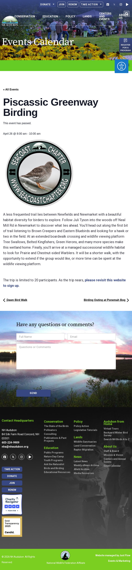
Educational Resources (57, 472)
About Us (111, 446)
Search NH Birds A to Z (117, 439)
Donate (47, 4)
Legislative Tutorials (85, 430)
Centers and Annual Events (115, 460)
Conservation (54, 421)
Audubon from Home (117, 423)
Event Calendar (112, 465)
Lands (79, 437)
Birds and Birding (54, 468)
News (78, 457)
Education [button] (51, 16)
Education (52, 448)
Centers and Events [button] (106, 16)
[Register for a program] (125, 40)
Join (62, 4)
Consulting (50, 434)
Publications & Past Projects (55, 439)
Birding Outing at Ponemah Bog (106, 299)
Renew (72, 4)
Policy (79, 421)
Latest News (81, 461)
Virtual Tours (111, 428)
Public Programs (54, 452)
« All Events (11, 89)
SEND (33, 393)
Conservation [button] (25, 16)
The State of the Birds (56, 426)
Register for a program (125, 48)
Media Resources (84, 473)
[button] (126, 14)
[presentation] (42, 379)
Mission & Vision (113, 455)
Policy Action (81, 426)
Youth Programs (53, 460)
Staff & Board (111, 451)
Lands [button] (88, 16)
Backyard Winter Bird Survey (116, 434)
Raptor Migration (83, 449)
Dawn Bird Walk (15, 299)
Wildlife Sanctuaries (85, 441)
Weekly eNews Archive (86, 465)
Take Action (91, 4)
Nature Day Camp (54, 456)
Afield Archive (81, 469)
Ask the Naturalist (54, 464)
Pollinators (50, 430)
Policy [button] (71, 16)
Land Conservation (84, 445)
